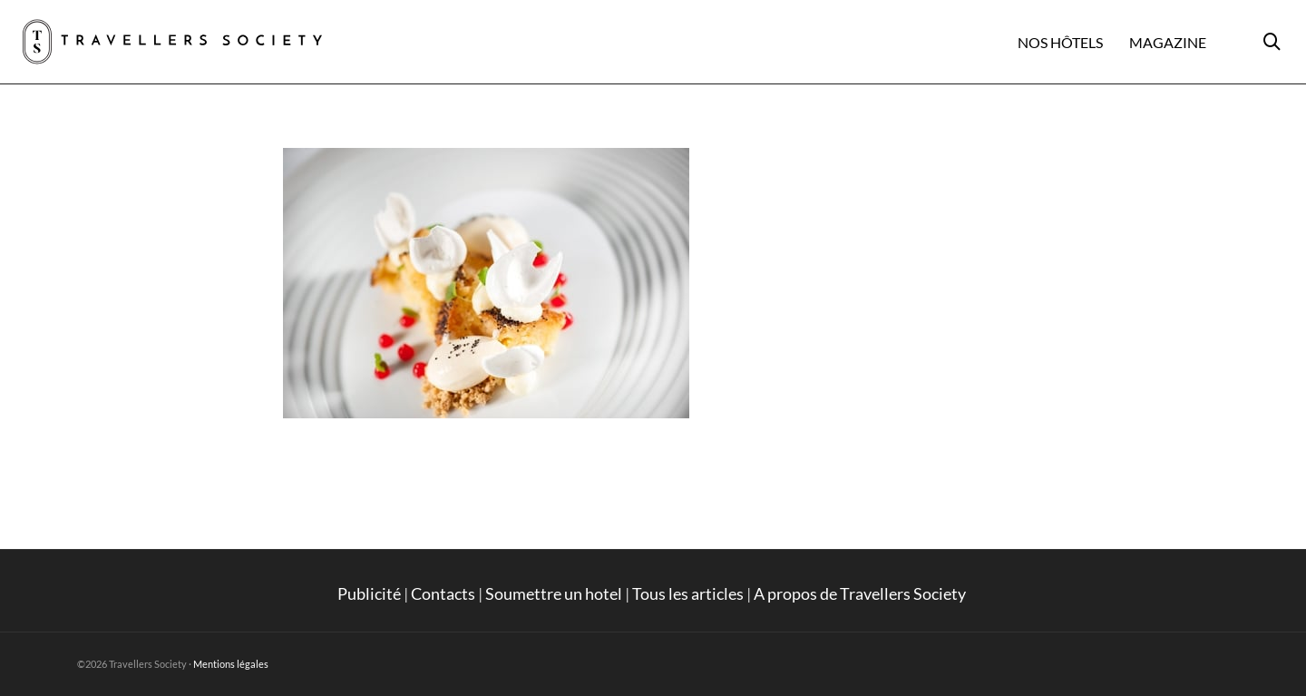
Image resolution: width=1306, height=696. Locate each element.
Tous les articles (688, 593)
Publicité (369, 593)
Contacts (443, 593)
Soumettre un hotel (553, 593)
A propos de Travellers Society (861, 593)
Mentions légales (230, 664)
